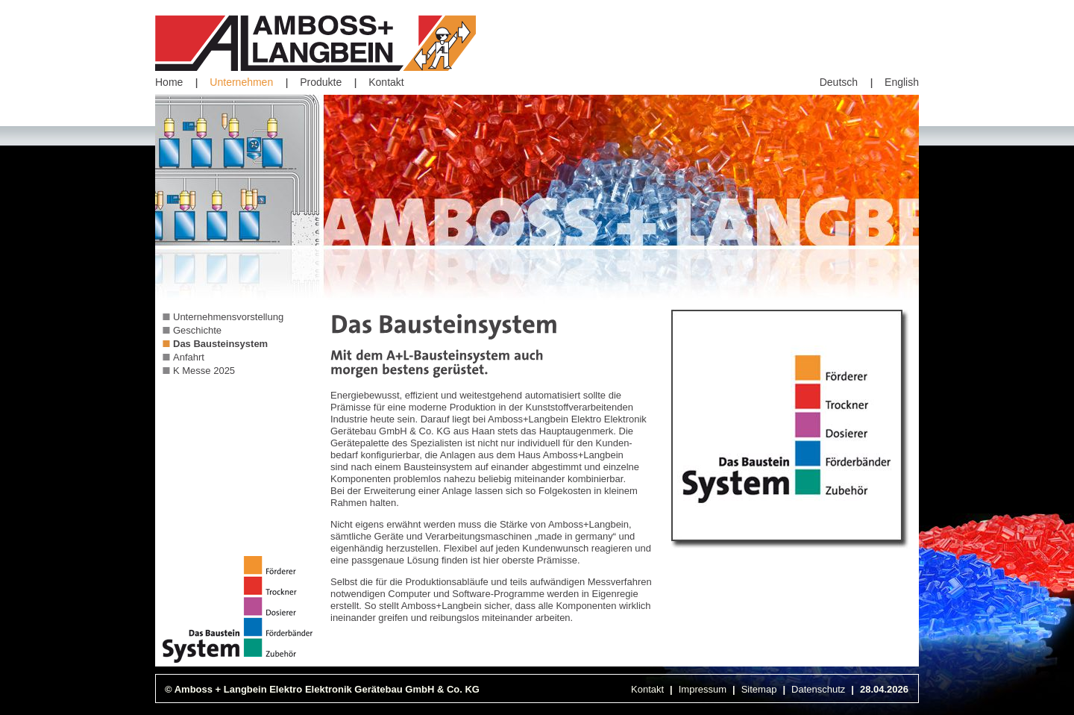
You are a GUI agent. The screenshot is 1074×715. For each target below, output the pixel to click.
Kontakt (385, 82)
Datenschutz (818, 689)
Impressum (702, 689)
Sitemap (759, 689)
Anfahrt (188, 357)
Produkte (321, 82)
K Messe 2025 (204, 370)
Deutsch (839, 82)
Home (169, 82)
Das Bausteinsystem (220, 343)
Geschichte (197, 330)
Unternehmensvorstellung (228, 316)
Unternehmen (241, 82)
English (902, 82)
